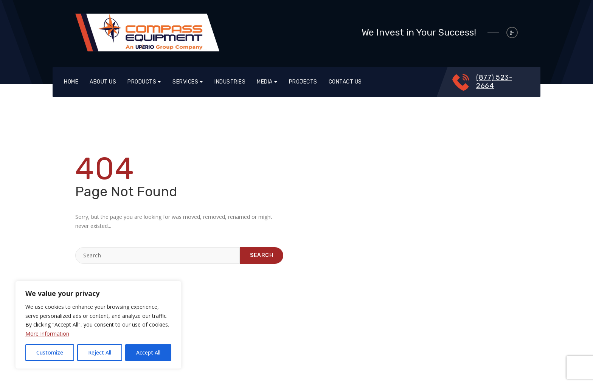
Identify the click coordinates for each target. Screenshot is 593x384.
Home (71, 82)
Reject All (99, 352)
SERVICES (185, 82)
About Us (103, 82)
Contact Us (345, 82)
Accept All (148, 352)
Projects (303, 82)
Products (141, 82)
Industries (229, 82)
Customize (49, 352)
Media (265, 82)
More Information (47, 333)
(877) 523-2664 (494, 81)
